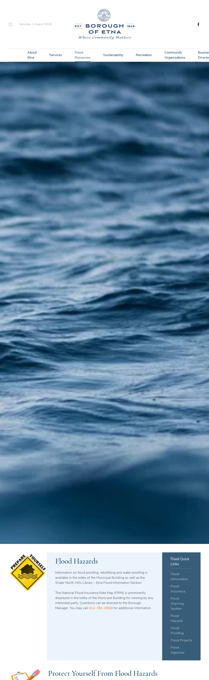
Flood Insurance (178, 589)
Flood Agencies (178, 650)
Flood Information (179, 576)
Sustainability (113, 55)
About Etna (32, 55)
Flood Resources (82, 55)
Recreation (144, 55)
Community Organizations (175, 55)
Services (55, 55)
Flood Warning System (177, 603)
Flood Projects (181, 640)
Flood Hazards (177, 618)
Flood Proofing (177, 630)
